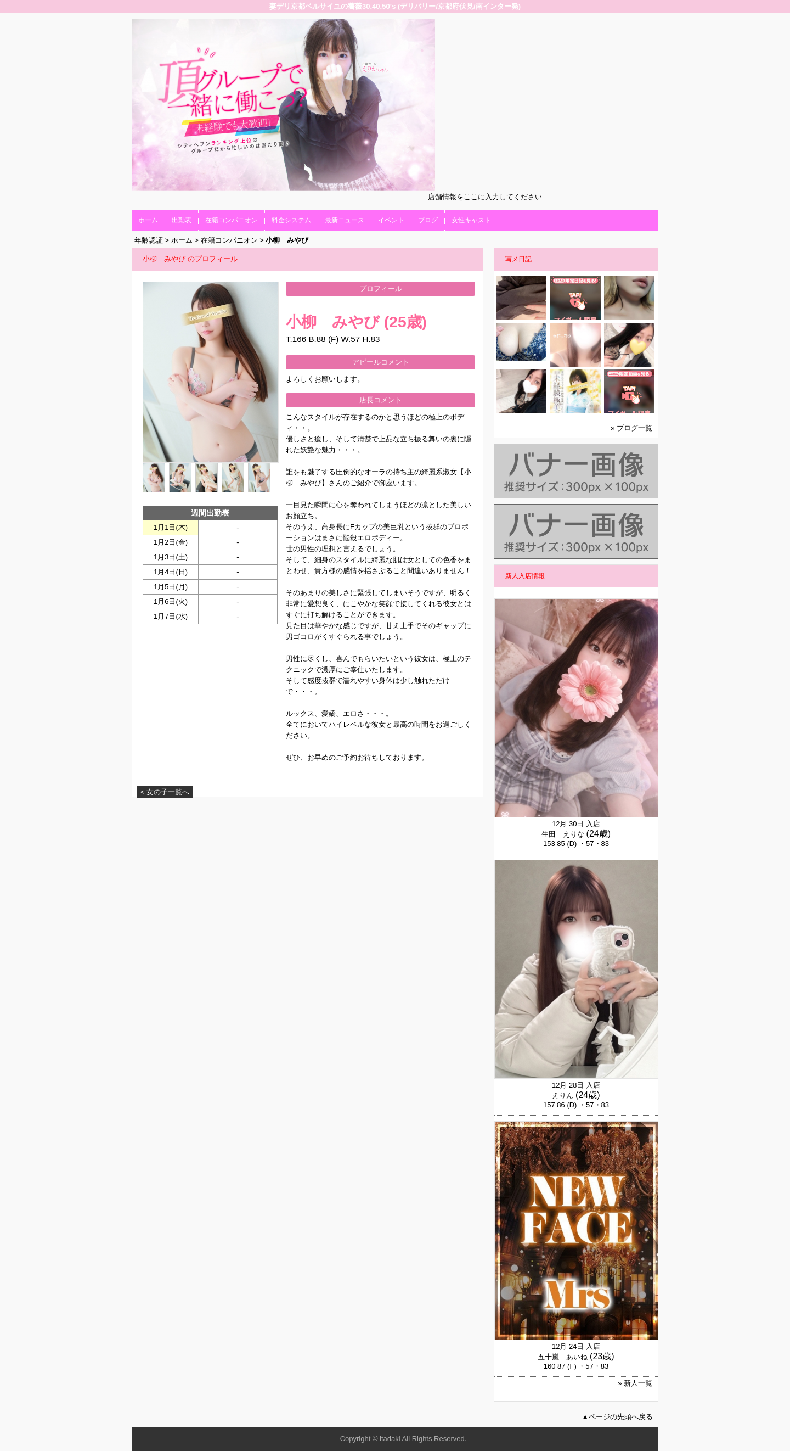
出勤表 (181, 220)
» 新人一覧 (635, 1383)
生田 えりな (562, 834)
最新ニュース (344, 220)
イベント (391, 220)
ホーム (148, 220)
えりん (562, 1095)
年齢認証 (148, 240)
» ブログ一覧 (631, 428)
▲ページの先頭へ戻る (617, 1417)
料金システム (291, 220)
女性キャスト (471, 220)
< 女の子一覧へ (164, 792)
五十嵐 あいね (563, 1357)
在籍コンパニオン (231, 220)
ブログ (428, 220)
